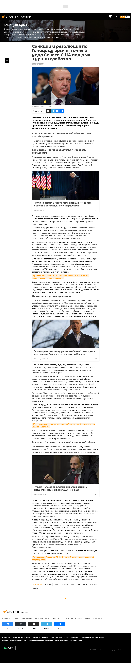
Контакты (36, 637)
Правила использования (21, 637)
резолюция (64, 584)
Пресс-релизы (56, 637)
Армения (15, 618)
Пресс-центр (98, 618)
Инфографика (77, 618)
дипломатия (93, 584)
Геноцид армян (37, 584)
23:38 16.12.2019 (38, 64)
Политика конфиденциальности (92, 637)
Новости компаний (71, 637)
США (78, 584)
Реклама (45, 637)
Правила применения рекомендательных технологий (48, 640)
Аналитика (48, 584)
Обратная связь (76, 640)
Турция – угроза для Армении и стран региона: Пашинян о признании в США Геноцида (60, 488)
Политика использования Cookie (14, 640)
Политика (38, 618)
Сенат (72, 584)
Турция (85, 584)
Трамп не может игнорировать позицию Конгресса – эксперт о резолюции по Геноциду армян (64, 204)
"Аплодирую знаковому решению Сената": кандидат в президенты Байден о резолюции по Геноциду (64, 353)
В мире (56, 584)
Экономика (27, 618)
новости (6, 618)
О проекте (6, 637)
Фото (66, 618)
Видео (88, 618)
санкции (35, 588)
